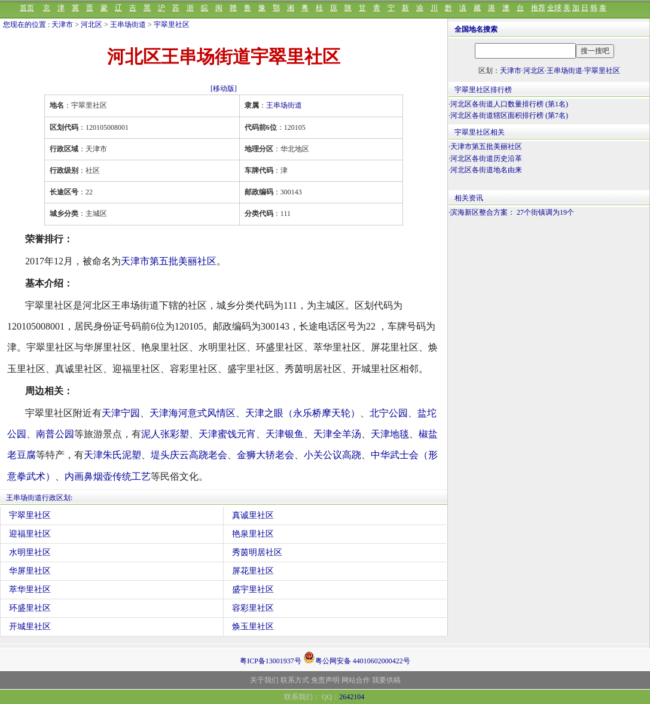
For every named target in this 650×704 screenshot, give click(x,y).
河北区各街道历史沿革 (486, 158)
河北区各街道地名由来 (486, 170)
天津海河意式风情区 (192, 413)
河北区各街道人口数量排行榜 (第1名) (509, 104)
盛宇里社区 (253, 589)
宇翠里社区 (172, 24)
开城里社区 (30, 626)
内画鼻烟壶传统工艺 (108, 476)
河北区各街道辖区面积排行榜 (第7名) (509, 115)
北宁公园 (389, 413)
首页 (27, 8)
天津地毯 (390, 434)
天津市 (62, 24)
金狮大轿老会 (265, 455)
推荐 (538, 8)
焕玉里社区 (253, 626)
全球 (554, 8)
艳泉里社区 (253, 533)
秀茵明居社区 (257, 552)
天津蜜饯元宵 (227, 434)
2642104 (351, 697)
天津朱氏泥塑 (112, 455)
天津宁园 (121, 413)
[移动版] (223, 88)
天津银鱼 (285, 434)
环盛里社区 (30, 608)
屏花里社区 (253, 570)
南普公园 (55, 434)
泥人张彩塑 (165, 434)
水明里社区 (30, 552)
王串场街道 (128, 24)
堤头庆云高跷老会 (189, 455)
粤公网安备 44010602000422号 (356, 657)
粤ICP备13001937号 (270, 661)
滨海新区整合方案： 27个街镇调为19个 (512, 212)
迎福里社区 (30, 533)
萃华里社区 (30, 589)
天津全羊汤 (337, 434)
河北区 (91, 24)
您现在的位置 (24, 24)
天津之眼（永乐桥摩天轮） (302, 413)
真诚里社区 (253, 515)
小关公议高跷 (332, 455)
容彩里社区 (253, 608)
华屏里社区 (30, 570)
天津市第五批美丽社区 (168, 261)
